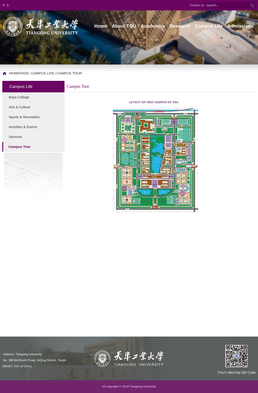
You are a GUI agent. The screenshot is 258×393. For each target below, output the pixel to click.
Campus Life (209, 26)
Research (180, 26)
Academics (153, 26)
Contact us (197, 5)
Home (100, 26)
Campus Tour (69, 73)
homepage (19, 73)
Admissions (240, 26)
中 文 (5, 5)
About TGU (124, 26)
